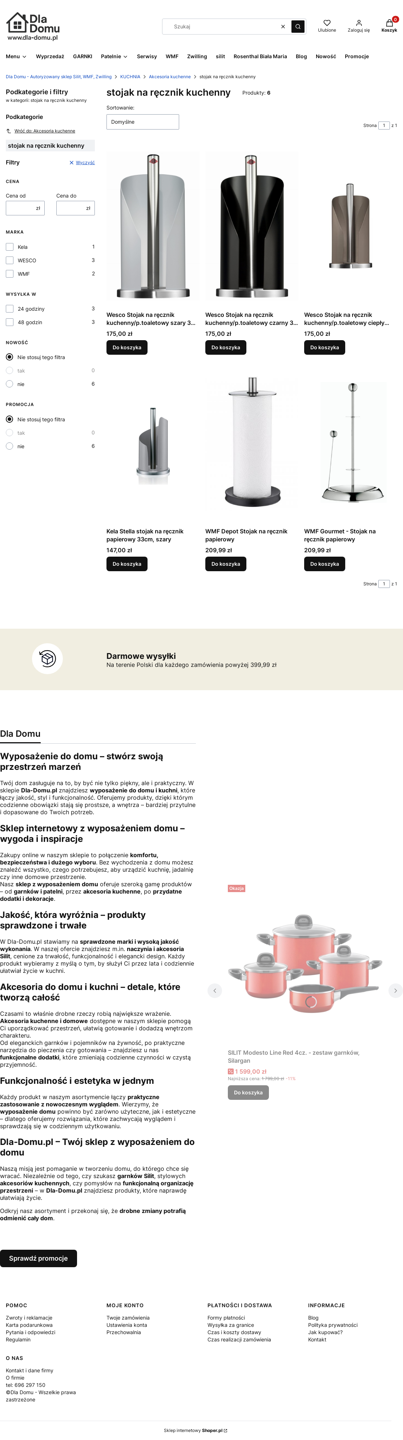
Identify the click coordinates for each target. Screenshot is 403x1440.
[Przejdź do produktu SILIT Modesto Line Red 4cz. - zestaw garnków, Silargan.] (305, 964)
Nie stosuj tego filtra (41, 357)
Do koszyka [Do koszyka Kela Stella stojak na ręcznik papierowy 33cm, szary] (127, 564)
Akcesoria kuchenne (170, 76)
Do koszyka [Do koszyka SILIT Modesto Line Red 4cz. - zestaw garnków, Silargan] (248, 1092)
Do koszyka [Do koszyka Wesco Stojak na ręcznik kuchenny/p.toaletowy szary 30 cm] (127, 347)
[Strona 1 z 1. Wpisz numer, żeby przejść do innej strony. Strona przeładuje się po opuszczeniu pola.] (384, 126)
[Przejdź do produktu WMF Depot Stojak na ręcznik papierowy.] (251, 442)
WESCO (27, 260)
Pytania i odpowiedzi (30, 1332)
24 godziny (31, 309)
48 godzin (30, 322)
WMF (24, 274)
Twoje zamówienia (128, 1317)
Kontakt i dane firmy (29, 1370)
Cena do (66, 195)
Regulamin (18, 1339)
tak (21, 370)
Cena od (16, 195)
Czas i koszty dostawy (234, 1332)
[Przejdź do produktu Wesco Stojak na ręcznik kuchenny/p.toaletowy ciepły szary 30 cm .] (350, 226)
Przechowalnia (123, 1332)
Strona (370, 125)
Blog (313, 1317)
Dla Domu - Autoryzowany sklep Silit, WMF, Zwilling (59, 76)
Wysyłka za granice (230, 1325)
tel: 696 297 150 (25, 1385)
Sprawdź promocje (38, 1258)
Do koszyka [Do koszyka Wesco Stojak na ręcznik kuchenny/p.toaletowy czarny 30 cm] (225, 347)
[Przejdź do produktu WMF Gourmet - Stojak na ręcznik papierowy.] (350, 442)
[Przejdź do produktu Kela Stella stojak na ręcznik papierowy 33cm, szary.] (153, 442)
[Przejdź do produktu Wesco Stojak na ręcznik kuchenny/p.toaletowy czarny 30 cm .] (251, 226)
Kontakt (317, 1339)
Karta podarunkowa (29, 1325)
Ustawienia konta (126, 1325)
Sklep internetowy (193, 1430)
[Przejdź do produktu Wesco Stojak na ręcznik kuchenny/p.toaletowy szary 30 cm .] (153, 226)
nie (20, 384)
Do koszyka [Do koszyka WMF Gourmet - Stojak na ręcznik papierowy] (324, 564)
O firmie (15, 1378)
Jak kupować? (325, 1332)
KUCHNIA (130, 76)
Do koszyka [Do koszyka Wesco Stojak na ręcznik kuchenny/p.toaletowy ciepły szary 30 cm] (324, 347)
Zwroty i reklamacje (29, 1317)
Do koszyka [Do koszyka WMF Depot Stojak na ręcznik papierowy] (225, 564)
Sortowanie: (120, 107)
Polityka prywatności (333, 1325)
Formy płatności (226, 1317)
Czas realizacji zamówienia (239, 1339)
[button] (298, 26)
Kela (23, 247)
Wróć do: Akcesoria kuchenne (40, 131)
